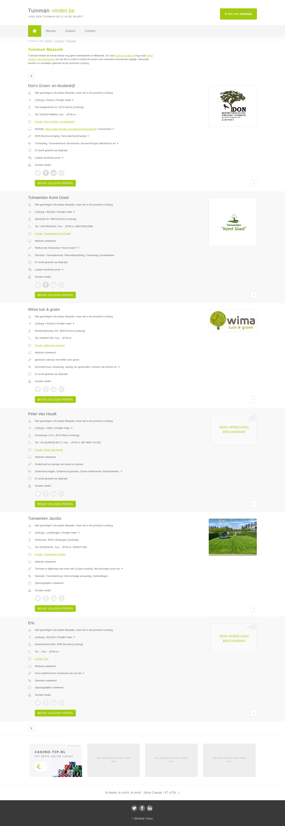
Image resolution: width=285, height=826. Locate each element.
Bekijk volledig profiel (55, 183)
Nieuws (51, 31)
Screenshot (106, 129)
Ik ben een (238, 14)
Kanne (50, 99)
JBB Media (139, 818)
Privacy (149, 818)
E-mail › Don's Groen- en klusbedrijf (55, 121)
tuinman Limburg (124, 55)
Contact (90, 31)
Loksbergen (53, 532)
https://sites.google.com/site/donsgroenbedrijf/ (70, 129)
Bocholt (51, 211)
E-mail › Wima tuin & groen (50, 345)
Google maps (65, 99)
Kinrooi (50, 323)
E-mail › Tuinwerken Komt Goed (52, 233)
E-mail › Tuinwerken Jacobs (50, 554)
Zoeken (70, 31)
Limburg (39, 99)
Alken (50, 427)
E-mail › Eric (42, 658)
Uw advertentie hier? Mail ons (113, 759)
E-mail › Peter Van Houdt (49, 449)
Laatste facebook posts (49, 157)
